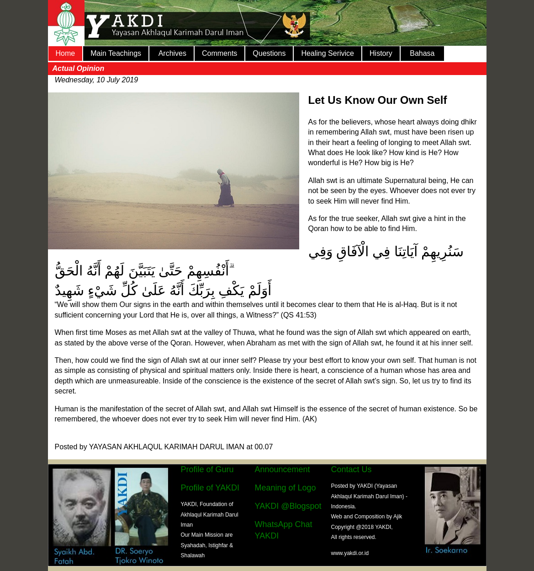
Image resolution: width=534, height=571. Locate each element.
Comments (219, 53)
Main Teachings (115, 53)
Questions (269, 53)
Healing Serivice (327, 53)
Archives (171, 53)
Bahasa (422, 53)
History (381, 53)
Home (65, 53)
